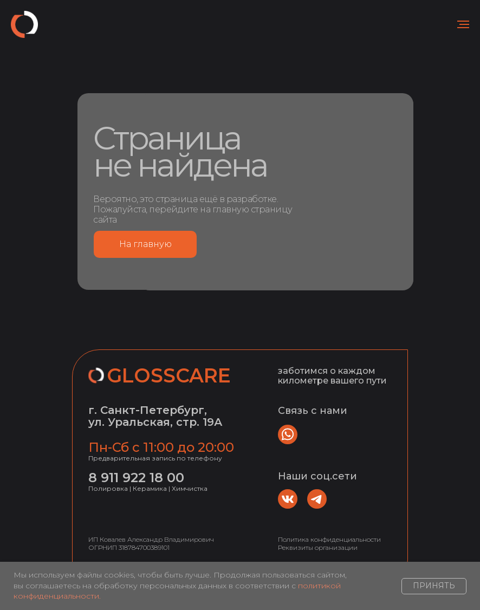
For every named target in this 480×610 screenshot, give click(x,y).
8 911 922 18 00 (136, 477)
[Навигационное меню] (463, 24)
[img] (287, 499)
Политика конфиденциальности (329, 539)
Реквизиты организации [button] (318, 547)
